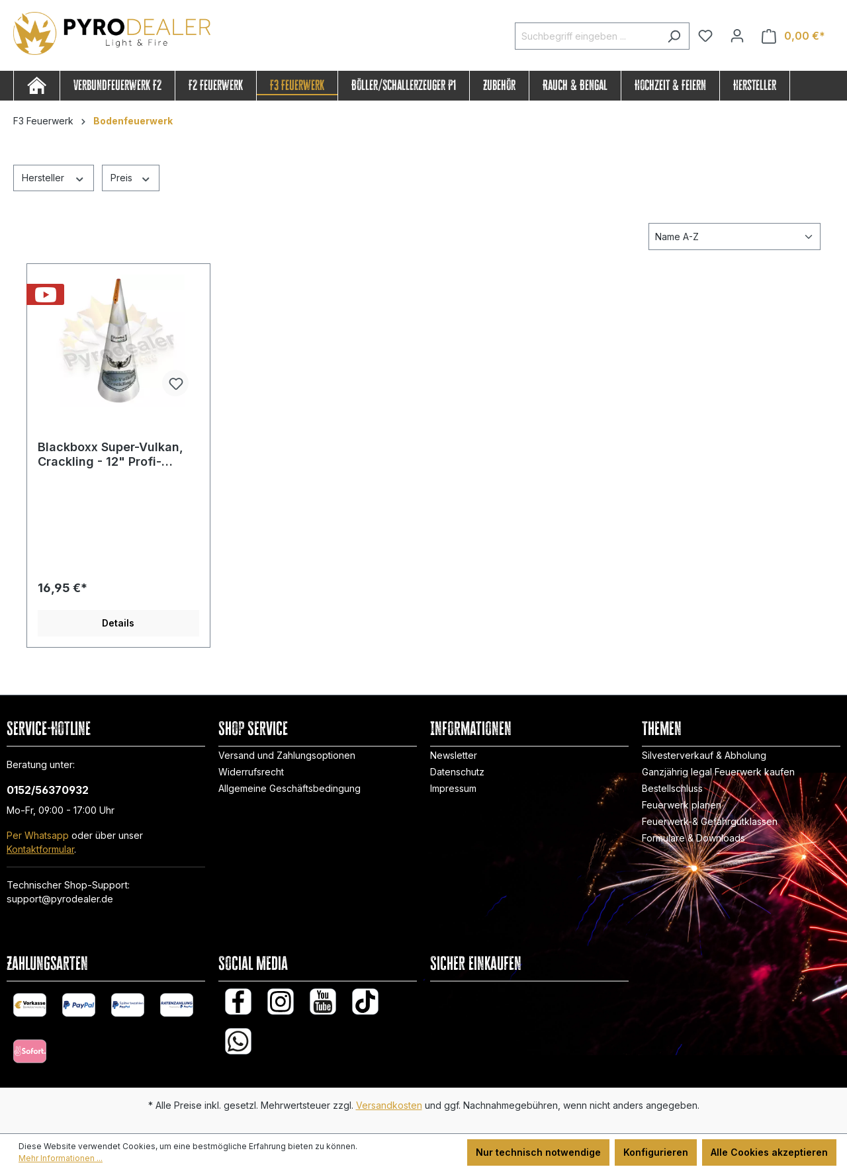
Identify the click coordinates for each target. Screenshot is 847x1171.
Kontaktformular (40, 849)
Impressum (453, 788)
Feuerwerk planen (681, 804)
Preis (131, 177)
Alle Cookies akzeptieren (769, 1152)
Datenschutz (457, 771)
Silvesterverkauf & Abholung (704, 755)
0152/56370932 (48, 790)
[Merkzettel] (705, 35)
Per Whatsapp (38, 835)
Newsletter (453, 755)
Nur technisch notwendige (538, 1152)
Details (118, 623)
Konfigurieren (655, 1152)
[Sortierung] (734, 236)
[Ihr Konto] (737, 35)
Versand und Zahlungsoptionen (286, 755)
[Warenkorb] (793, 36)
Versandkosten (389, 1105)
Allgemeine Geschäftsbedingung (289, 788)
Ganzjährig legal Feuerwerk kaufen (718, 771)
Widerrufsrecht (251, 771)
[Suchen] (674, 36)
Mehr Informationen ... (61, 1158)
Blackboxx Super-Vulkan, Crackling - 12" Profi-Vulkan (110, 454)
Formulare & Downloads (693, 838)
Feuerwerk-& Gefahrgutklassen (710, 821)
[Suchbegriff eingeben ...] (587, 36)
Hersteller (53, 177)
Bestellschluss (672, 788)
